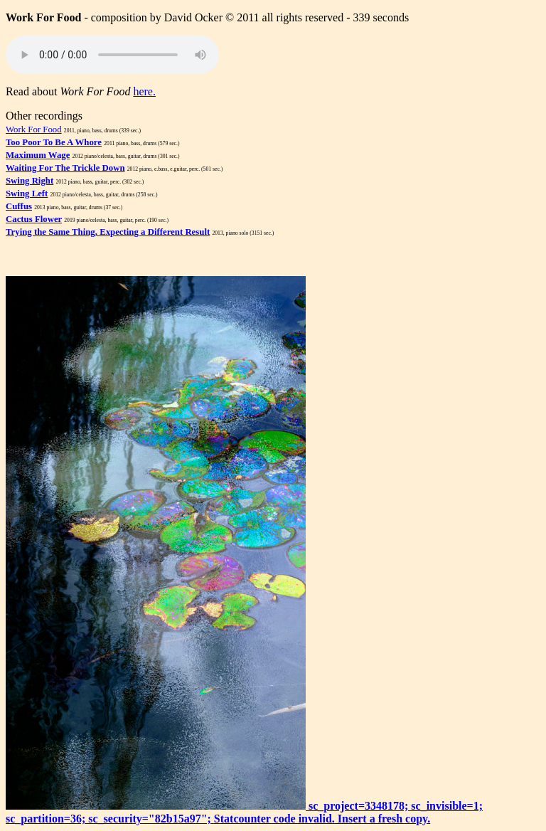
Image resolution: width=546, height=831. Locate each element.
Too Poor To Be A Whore (54, 142)
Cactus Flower (34, 219)
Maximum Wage (38, 155)
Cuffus (19, 206)
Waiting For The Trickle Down (65, 168)
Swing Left (27, 194)
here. (144, 91)
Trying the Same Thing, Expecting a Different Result (108, 232)
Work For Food (34, 129)
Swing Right (29, 181)
